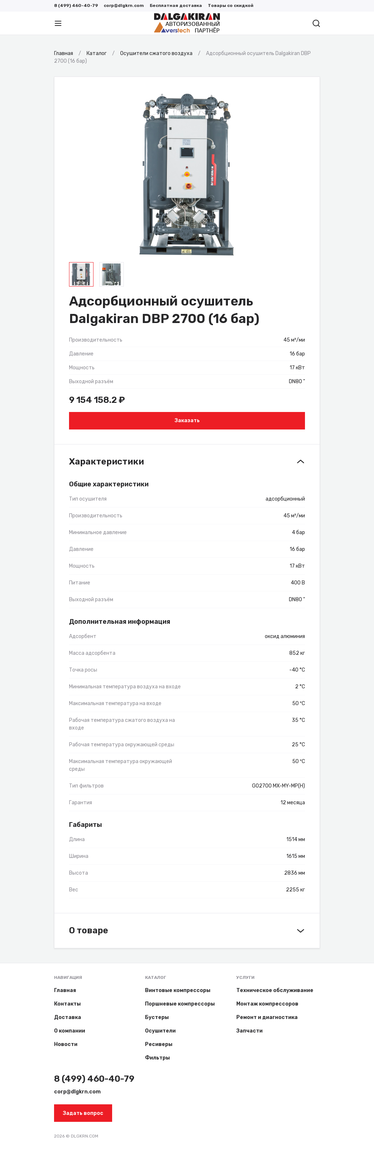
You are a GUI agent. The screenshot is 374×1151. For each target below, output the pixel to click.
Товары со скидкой (230, 5)
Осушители (160, 1031)
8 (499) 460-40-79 (76, 5)
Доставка (67, 1017)
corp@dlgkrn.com (124, 5)
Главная (65, 990)
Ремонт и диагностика (267, 1017)
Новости (65, 1044)
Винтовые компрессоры (177, 990)
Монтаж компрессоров (267, 1004)
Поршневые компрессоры (180, 1004)
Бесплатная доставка (176, 5)
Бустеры (157, 1017)
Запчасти (249, 1031)
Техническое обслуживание (274, 990)
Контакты (67, 1004)
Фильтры (157, 1058)
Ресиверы (158, 1044)
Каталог (155, 977)
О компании (69, 1031)
